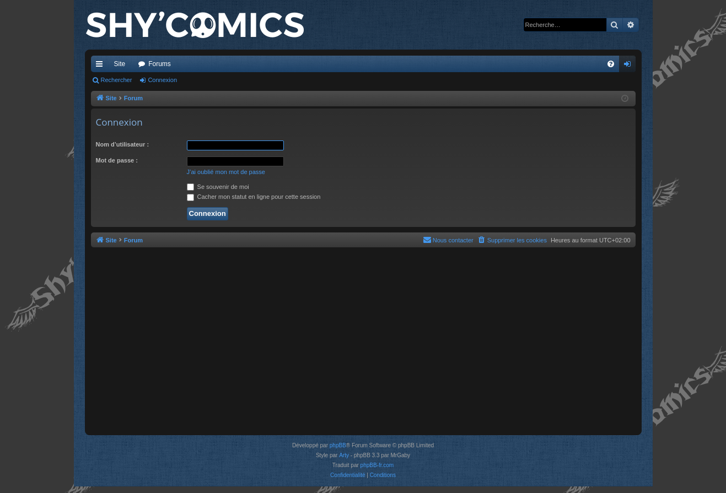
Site (120, 64)
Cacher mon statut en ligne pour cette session (254, 196)
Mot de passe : (117, 160)
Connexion (162, 80)
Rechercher (116, 80)
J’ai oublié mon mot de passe (226, 172)
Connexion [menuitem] (629, 66)
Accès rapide (101, 66)
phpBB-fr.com (377, 465)
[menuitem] (611, 64)
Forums (159, 64)
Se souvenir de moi (218, 186)
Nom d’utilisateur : (122, 144)
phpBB (338, 445)
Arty (344, 455)
